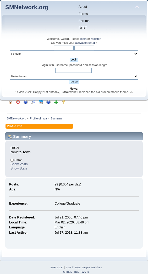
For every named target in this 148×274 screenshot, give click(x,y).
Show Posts (19, 164)
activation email (85, 42)
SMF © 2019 (73, 267)
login (83, 38)
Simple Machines (92, 267)
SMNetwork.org (26, 7)
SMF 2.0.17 (57, 267)
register (96, 38)
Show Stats (18, 168)
